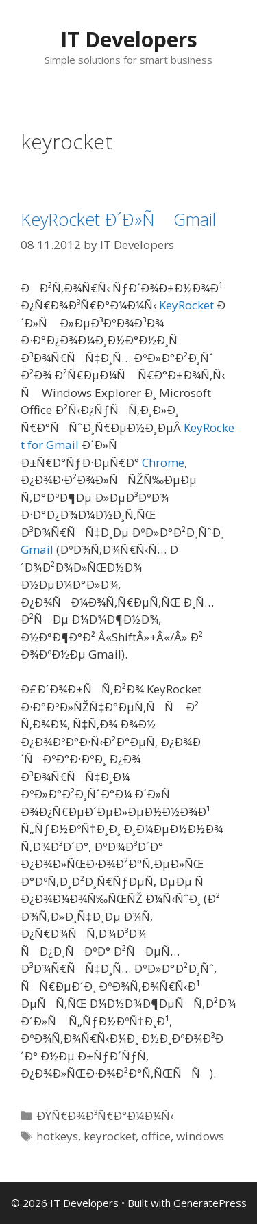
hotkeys (57, 1136)
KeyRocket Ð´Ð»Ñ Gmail (118, 219)
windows (200, 1136)
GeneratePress (210, 1203)
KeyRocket (186, 305)
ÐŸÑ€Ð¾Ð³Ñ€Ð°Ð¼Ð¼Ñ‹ (104, 1115)
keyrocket (110, 1136)
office (156, 1136)
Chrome (163, 462)
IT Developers (128, 39)
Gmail (37, 549)
